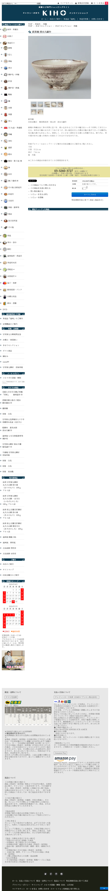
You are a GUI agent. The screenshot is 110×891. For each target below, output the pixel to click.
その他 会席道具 (13, 188)
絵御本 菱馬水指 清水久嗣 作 (10, 429)
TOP (30, 24)
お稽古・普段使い (10, 340)
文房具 (9, 201)
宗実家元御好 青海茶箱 (13, 367)
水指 (8, 108)
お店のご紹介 (55, 19)
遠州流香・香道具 (14, 256)
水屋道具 (11, 276)
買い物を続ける (36, 191)
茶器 (8, 115)
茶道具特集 (83, 19)
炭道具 (9, 194)
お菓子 (10, 36)
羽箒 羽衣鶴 (7, 472)
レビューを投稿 (36, 197)
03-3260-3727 (63, 171)
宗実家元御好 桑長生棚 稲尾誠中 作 (11, 445)
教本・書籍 (11, 303)
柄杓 (9, 249)
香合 (8, 68)
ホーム (44, 19)
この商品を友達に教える (40, 188)
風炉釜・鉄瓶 (11, 88)
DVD (5, 310)
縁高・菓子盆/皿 (13, 161)
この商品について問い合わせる (43, 185)
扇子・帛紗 (11, 283)
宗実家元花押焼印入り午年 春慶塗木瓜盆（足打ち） (14, 421)
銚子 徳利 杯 (11, 181)
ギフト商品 (7, 351)
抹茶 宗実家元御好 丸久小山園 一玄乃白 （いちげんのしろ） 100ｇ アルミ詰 (11, 500)
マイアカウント (18, 889)
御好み (5, 356)
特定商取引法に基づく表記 (77, 881)
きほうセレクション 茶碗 (66, 26)
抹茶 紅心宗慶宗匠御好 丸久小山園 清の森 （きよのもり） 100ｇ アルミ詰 (12, 514)
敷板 (8, 95)
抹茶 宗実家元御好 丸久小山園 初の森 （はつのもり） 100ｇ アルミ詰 (12, 486)
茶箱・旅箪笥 (11, 208)
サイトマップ (8, 570)
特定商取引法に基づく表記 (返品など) (87, 200)
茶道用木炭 (11, 263)
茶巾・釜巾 (11, 242)
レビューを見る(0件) (39, 194)
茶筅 (9, 236)
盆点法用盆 (10, 221)
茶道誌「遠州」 (69, 19)
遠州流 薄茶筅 (9, 543)
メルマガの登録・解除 (12, 378)
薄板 (8, 61)
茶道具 (37, 24)
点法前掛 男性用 (9, 548)
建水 (8, 154)
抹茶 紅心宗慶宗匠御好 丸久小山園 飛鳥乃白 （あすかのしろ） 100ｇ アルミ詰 (13, 528)
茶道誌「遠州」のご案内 (13, 319)
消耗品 (10, 269)
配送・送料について (44, 881)
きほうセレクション (43, 26)
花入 (8, 55)
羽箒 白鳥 (7, 414)
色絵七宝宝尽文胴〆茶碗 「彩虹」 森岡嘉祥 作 (12, 393)
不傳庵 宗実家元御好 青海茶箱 (10, 454)
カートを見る (100, 3)
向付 (8, 174)
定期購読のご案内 (10, 324)
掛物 (8, 48)
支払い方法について (27, 881)
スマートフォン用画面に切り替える (65, 889)
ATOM (70, 885)
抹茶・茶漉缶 (12, 29)
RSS (63, 885)
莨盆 (8, 214)
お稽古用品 (11, 296)
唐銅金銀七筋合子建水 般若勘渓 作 (13, 401)
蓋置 (8, 148)
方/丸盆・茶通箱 (13, 128)
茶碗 (45, 24)
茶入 (8, 121)
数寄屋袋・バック (14, 290)
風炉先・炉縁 (11, 75)
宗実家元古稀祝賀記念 (12, 334)
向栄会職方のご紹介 (11, 575)
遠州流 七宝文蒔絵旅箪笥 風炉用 (12, 437)
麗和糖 (5, 408)
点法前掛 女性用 (9, 554)
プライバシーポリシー (21, 885)
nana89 (6, 362)
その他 (9, 227)
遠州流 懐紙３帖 (9, 537)
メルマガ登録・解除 (52, 885)
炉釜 (8, 81)
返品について (59, 881)
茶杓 (8, 141)
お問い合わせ (96, 19)
